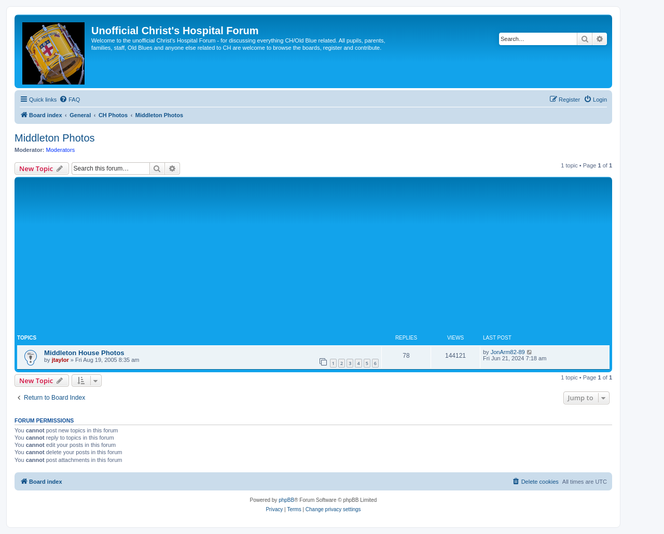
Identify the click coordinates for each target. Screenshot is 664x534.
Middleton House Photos (84, 353)
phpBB (286, 500)
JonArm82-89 (508, 352)
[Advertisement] (313, 257)
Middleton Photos (55, 138)
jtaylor (60, 360)
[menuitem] (69, 99)
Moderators (60, 150)
